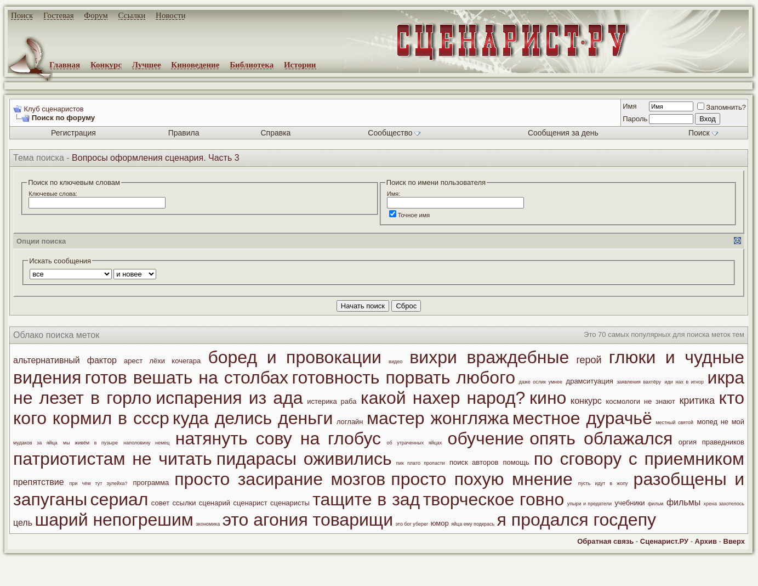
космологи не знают (640, 401)
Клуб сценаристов (53, 109)
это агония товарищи (308, 519)
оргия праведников (711, 442)
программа (151, 482)
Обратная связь (605, 541)
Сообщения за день (563, 132)
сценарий (214, 503)
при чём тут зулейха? (99, 483)
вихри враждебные (489, 357)
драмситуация (589, 381)
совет (160, 503)
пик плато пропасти (420, 463)
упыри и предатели (589, 503)
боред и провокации (294, 357)
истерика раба (331, 401)
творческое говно (494, 499)
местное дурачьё (582, 418)
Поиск (22, 15)
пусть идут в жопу (603, 483)
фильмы (683, 502)
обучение (486, 438)
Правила (184, 132)
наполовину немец (146, 443)
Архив (706, 541)
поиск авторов (473, 462)
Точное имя (409, 215)
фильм (656, 503)
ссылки (184, 503)
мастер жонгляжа (438, 418)
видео (395, 361)
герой (588, 359)
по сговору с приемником (639, 459)
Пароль (635, 119)
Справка (275, 132)
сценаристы (290, 503)
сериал (119, 499)
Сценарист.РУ (664, 541)
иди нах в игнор (684, 382)
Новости (170, 15)
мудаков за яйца (35, 443)
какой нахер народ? (443, 398)
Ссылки (132, 15)
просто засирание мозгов (279, 479)
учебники (629, 503)
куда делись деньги (253, 418)
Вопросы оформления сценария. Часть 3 (156, 157)
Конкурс (106, 64)
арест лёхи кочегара (162, 361)
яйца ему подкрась (472, 524)
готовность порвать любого (403, 377)
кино (547, 398)
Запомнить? (721, 107)
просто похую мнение (481, 479)
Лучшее (146, 64)
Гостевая (58, 15)
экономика (208, 524)
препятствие (38, 482)
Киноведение (195, 64)
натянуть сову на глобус (278, 438)
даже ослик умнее (540, 382)
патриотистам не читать (112, 459)
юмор (440, 523)
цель (22, 522)
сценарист (250, 503)
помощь (516, 462)
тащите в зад (366, 499)
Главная (64, 64)
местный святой (674, 422)
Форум (95, 15)
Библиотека (251, 64)
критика (697, 400)
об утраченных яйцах (414, 443)
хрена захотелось (724, 503)
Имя (629, 106)
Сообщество (394, 132)
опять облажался (600, 438)
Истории (300, 64)
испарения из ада (229, 398)
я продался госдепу (576, 519)
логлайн (350, 422)
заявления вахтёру (639, 382)
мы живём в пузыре (90, 443)
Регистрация (73, 132)
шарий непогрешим (114, 519)
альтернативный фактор (65, 360)
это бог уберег (411, 524)
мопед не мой (720, 422)
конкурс (586, 400)
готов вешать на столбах (186, 377)
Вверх (734, 541)
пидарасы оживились (304, 459)
